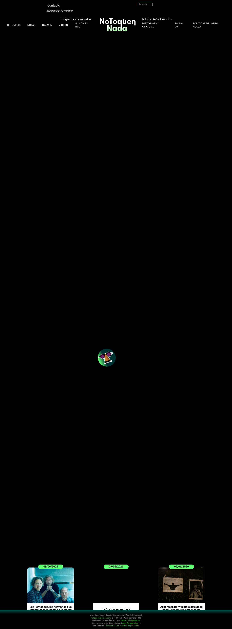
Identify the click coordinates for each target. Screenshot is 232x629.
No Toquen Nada (27, 620)
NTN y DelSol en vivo (157, 19)
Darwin (47, 25)
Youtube (75, 3)
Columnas (14, 25)
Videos (63, 25)
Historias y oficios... (150, 25)
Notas (31, 25)
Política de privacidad (130, 626)
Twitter (63, 3)
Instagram (69, 3)
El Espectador (134, 620)
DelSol (123, 620)
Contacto (53, 5)
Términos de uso (112, 626)
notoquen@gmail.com (101, 618)
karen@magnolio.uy (130, 623)
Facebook (81, 3)
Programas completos (75, 19)
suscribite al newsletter (59, 10)
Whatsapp (87, 3)
